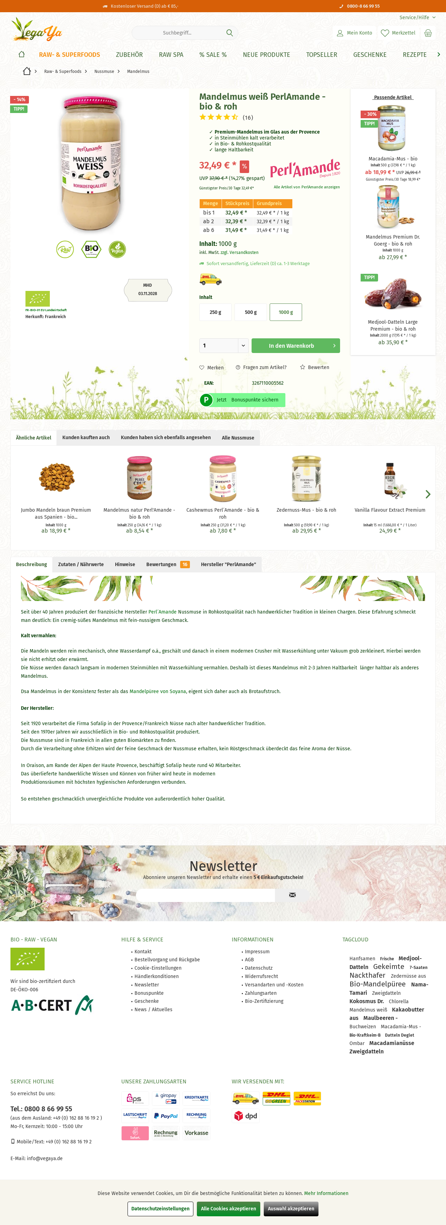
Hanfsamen (363, 959)
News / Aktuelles (153, 1010)
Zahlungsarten (261, 993)
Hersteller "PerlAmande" (228, 565)
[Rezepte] (415, 55)
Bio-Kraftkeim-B (365, 1035)
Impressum (257, 952)
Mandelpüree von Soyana (157, 691)
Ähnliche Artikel (33, 438)
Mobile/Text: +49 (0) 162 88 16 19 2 (51, 1142)
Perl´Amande (163, 612)
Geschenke (146, 1001)
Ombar (357, 1043)
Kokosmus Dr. (367, 1001)
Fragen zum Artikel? (261, 367)
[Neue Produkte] (266, 55)
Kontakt (143, 952)
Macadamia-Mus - (401, 1027)
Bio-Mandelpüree (378, 984)
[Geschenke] (370, 55)
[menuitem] (415, 17)
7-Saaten (419, 967)
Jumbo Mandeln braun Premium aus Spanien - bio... (56, 513)
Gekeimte (389, 966)
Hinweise (125, 565)
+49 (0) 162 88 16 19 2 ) (77, 1118)
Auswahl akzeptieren (291, 1209)
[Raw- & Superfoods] (69, 55)
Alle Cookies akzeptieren (228, 1209)
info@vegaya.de (45, 1159)
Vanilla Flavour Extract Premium (390, 510)
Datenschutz (258, 968)
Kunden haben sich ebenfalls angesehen (166, 438)
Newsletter (146, 985)
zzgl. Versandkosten (240, 252)
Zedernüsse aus (408, 976)
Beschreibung (31, 565)
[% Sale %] (213, 55)
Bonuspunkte (149, 993)
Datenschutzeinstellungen (160, 1209)
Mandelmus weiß (369, 1010)
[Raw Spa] (171, 55)
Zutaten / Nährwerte (81, 565)
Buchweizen (363, 1027)
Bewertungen (168, 564)
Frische (387, 958)
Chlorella (399, 1002)
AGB (249, 960)
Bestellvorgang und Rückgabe (167, 960)
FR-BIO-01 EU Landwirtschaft (46, 310)
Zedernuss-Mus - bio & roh (306, 510)
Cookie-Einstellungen (158, 968)
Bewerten (314, 367)
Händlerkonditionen (156, 976)
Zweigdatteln (386, 993)
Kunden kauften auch (86, 438)
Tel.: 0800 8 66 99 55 (41, 1109)
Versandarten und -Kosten (274, 985)
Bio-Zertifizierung (264, 1001)
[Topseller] (321, 55)
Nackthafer (368, 975)
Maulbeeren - (380, 1018)
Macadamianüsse (391, 1043)
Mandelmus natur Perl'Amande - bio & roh (139, 513)
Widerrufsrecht (261, 976)
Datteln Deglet (399, 1035)
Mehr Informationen (326, 1193)
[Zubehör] (129, 55)
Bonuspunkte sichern (254, 400)
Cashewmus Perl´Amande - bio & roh (222, 513)
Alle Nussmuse (238, 438)
